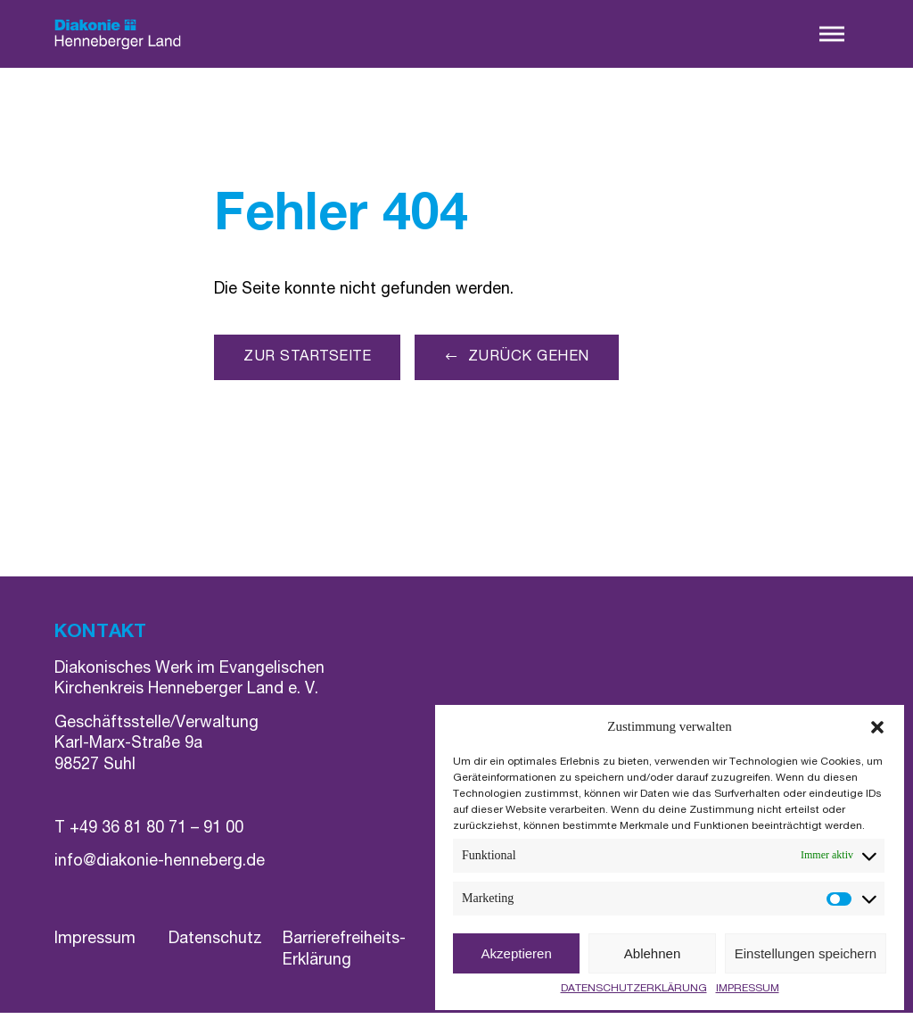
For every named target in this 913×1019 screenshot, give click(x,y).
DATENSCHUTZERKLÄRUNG (634, 988)
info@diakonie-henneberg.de (159, 868)
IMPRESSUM (747, 988)
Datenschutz (215, 947)
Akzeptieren (516, 953)
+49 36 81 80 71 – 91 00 (156, 835)
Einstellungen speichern (805, 953)
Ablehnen (652, 953)
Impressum (95, 947)
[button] (877, 727)
